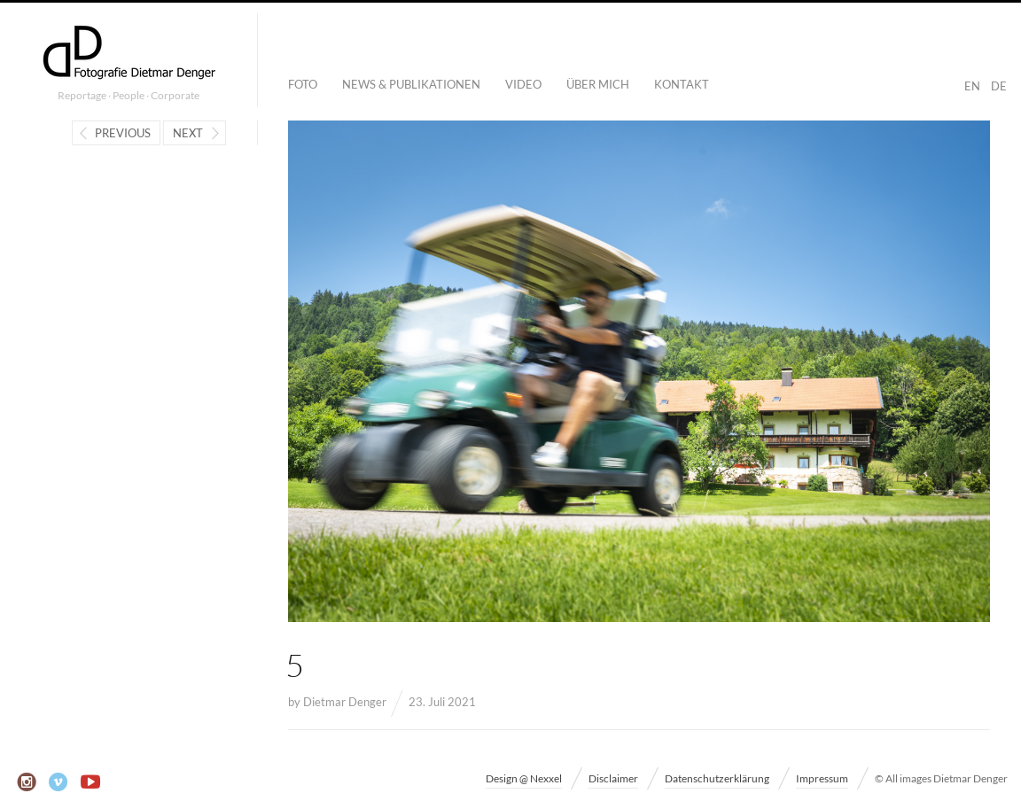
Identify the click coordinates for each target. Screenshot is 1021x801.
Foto (302, 84)
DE (999, 86)
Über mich (597, 84)
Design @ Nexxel (524, 778)
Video (523, 84)
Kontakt (681, 84)
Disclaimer (613, 778)
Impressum (822, 778)
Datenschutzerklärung (717, 778)
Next (188, 133)
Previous (123, 133)
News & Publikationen (411, 84)
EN (972, 86)
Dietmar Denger (344, 702)
